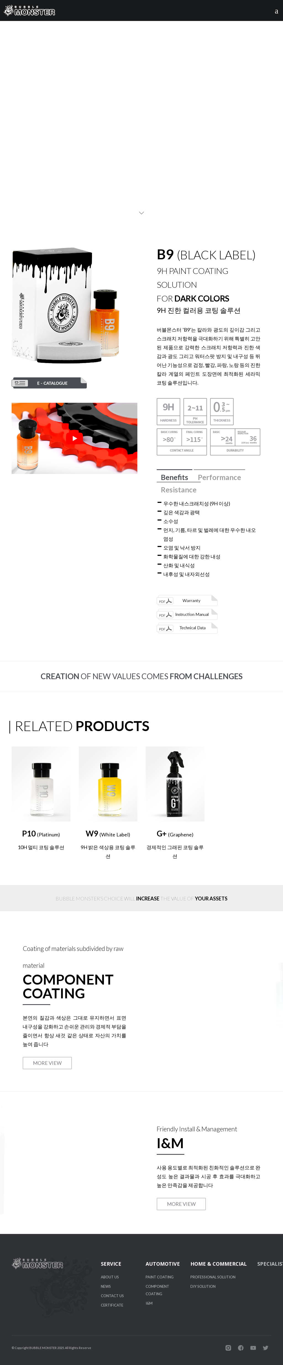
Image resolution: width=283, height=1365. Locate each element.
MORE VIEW (47, 1063)
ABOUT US (110, 1277)
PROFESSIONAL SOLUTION (212, 1277)
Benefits (174, 477)
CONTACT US (112, 1296)
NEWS (106, 1286)
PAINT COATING (160, 1277)
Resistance (178, 489)
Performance (219, 477)
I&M (149, 1303)
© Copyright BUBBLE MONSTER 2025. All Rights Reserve (51, 1348)
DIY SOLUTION (203, 1286)
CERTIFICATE (112, 1305)
